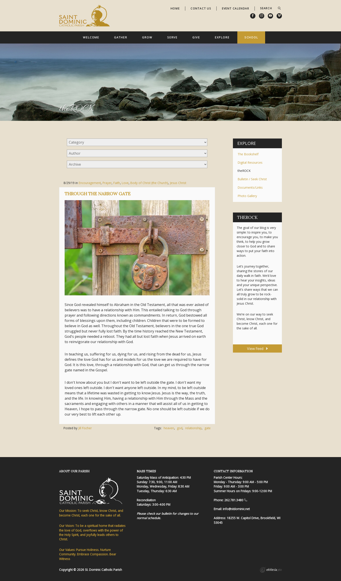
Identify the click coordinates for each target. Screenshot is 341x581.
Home (175, 8)
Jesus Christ (178, 183)
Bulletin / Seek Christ (252, 179)
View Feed (257, 348)
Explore (222, 37)
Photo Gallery (247, 196)
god (179, 428)
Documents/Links (250, 187)
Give (196, 37)
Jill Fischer (85, 428)
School (251, 37)
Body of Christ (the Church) (149, 183)
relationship (193, 428)
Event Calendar (235, 8)
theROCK (244, 171)
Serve (172, 37)
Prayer (107, 183)
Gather (120, 37)
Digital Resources (250, 162)
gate (207, 428)
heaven (169, 428)
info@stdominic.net (236, 509)
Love (125, 183)
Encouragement (90, 183)
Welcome (91, 37)
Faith (116, 183)
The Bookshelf (248, 154)
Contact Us (201, 8)
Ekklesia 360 (271, 570)
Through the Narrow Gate (98, 193)
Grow (147, 37)
